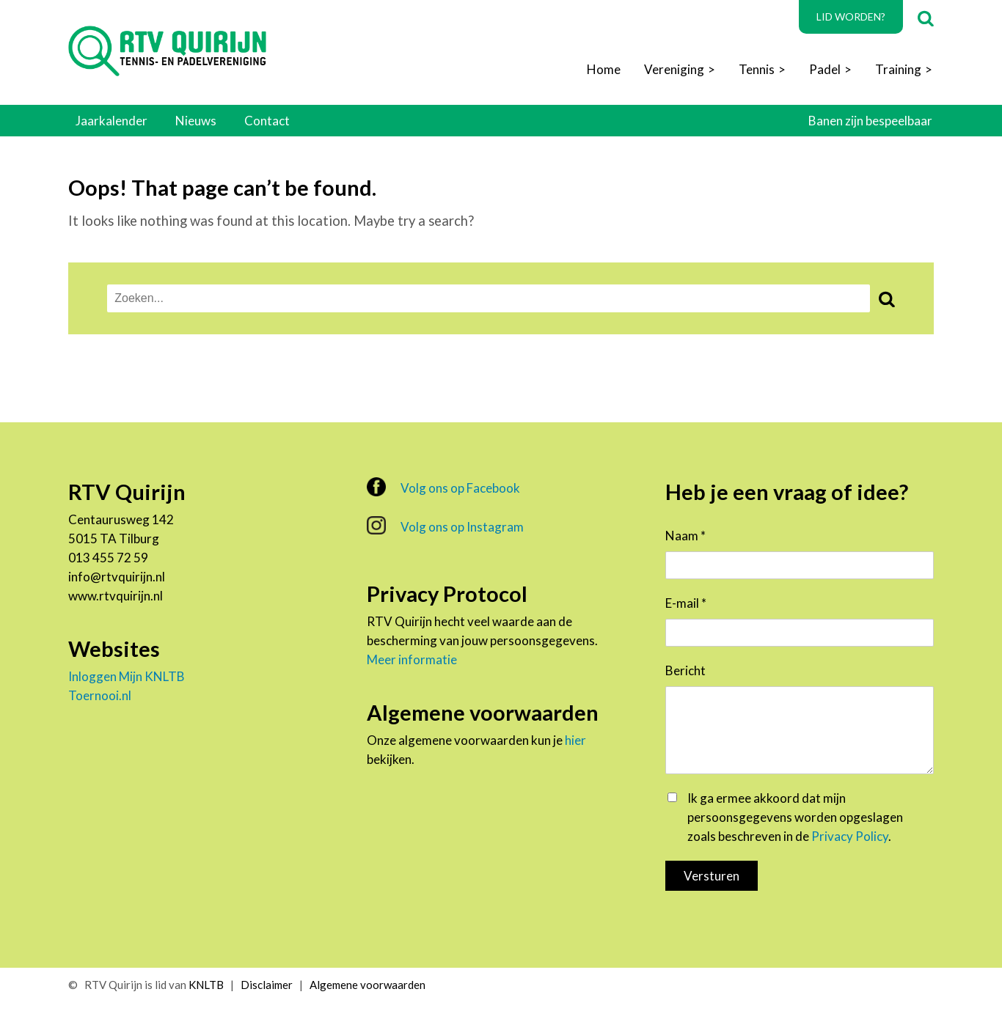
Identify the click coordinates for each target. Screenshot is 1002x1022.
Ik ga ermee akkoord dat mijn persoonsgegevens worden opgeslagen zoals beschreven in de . (795, 817)
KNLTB (206, 984)
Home (604, 69)
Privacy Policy (849, 836)
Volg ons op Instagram (445, 525)
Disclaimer (267, 984)
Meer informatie (412, 659)
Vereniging (674, 69)
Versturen (711, 875)
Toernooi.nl (99, 695)
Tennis (757, 69)
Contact (267, 120)
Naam (685, 535)
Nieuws (195, 120)
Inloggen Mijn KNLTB (126, 676)
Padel (825, 69)
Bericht (685, 670)
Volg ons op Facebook (443, 486)
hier (575, 740)
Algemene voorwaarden (367, 984)
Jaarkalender (111, 120)
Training (898, 69)
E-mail (685, 603)
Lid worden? (850, 16)
